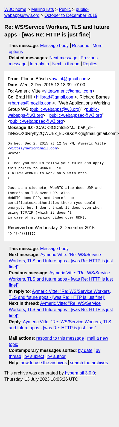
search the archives (89, 362)
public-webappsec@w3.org (75, 115)
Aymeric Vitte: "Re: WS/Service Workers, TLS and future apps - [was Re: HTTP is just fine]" (61, 260)
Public (65, 9)
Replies (90, 64)
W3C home (15, 9)
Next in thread (66, 64)
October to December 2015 (71, 15)
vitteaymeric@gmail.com (68, 91)
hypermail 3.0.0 (80, 373)
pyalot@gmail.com (70, 78)
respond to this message (60, 338)
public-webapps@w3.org (55, 109)
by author (56, 356)
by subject (34, 356)
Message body (54, 45)
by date (85, 350)
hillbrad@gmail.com (55, 97)
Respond (80, 45)
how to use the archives (44, 362)
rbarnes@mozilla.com (31, 103)
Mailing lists (42, 9)
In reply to (39, 64)
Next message (63, 58)
